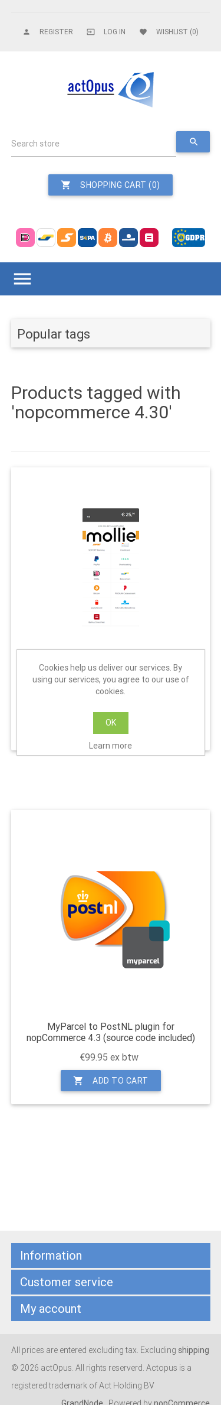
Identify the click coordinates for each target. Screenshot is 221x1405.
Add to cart (111, 1080)
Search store (35, 143)
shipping (193, 1350)
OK (110, 722)
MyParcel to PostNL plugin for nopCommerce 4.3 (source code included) (111, 1032)
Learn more (110, 745)
